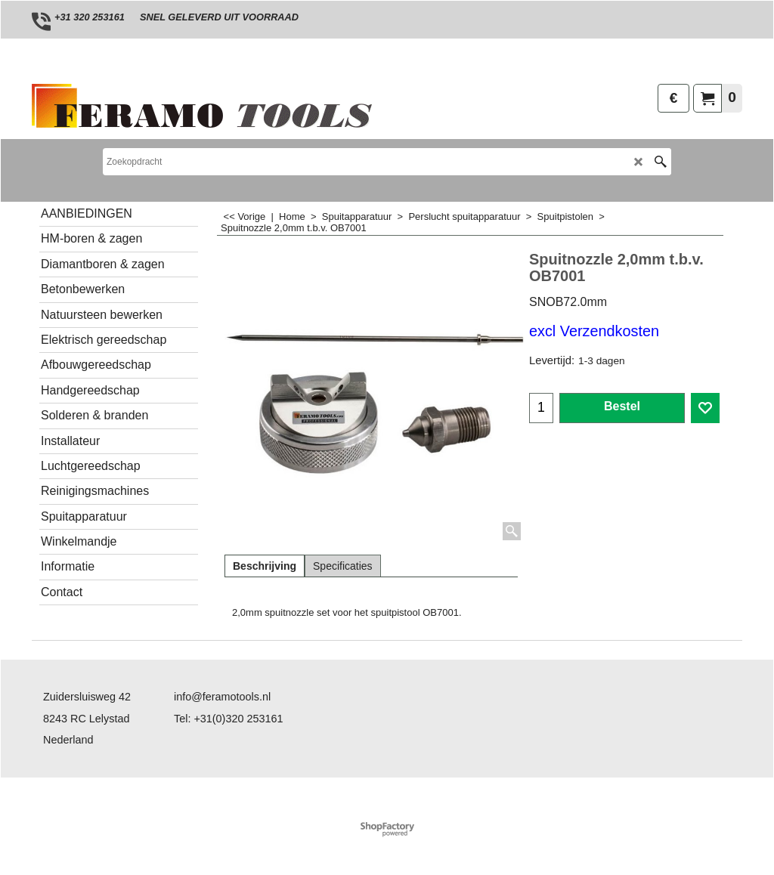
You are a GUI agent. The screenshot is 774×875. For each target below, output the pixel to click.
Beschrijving (264, 566)
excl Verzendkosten (594, 331)
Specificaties (343, 566)
